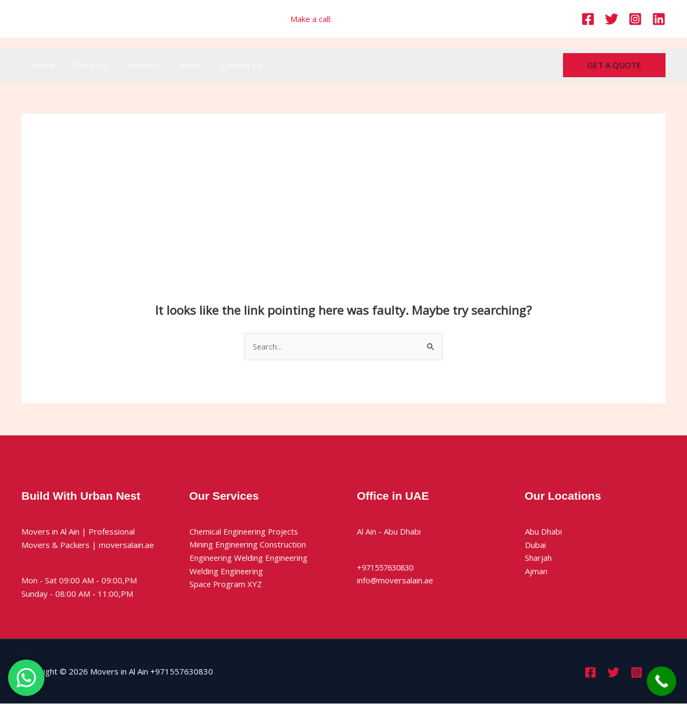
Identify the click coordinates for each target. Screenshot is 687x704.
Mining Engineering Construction (248, 544)
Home (41, 65)
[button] (614, 65)
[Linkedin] (659, 19)
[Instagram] (635, 19)
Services (132, 65)
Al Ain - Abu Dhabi (389, 531)
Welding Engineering (227, 571)
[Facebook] (588, 19)
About (175, 65)
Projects (84, 65)
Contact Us (222, 65)
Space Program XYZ (226, 584)
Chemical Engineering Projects (245, 531)
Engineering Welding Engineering (249, 558)
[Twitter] (611, 19)
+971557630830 (365, 18)
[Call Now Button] (661, 681)
